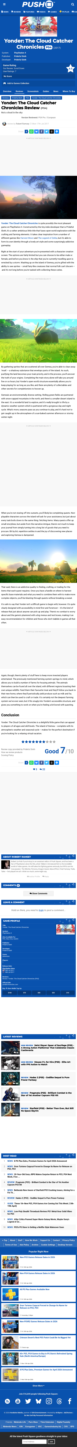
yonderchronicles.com (10, 984)
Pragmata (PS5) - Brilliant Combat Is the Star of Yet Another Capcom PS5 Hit (38, 1183)
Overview (7, 91)
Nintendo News (10, 1426)
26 (15, 1068)
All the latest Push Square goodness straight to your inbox (38, 1436)
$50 (39, 993)
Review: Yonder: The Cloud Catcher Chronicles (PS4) (20, 979)
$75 (24, 993)
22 (43, 769)
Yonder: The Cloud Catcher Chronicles (38, 44)
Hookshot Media (16, 1413)
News (55, 91)
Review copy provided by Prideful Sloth (18, 749)
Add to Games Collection (16, 83)
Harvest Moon (27, 238)
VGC (40, 1426)
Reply (45, 877)
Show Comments (38, 893)
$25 (53, 993)
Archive (35, 1245)
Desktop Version (65, 1245)
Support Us (45, 1240)
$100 (9, 993)
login (41, 910)
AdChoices (68, 1413)
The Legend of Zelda (47, 238)
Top (4, 1240)
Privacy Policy (68, 1240)
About (12, 1240)
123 (15, 1114)
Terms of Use (11, 1245)
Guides (46, 91)
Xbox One (9, 939)
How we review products (11, 752)
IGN (21, 1426)
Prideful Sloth (17, 98)
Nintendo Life (20, 1422)
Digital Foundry (63, 1422)
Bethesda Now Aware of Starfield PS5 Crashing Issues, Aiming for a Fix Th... (41, 1191)
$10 (67, 993)
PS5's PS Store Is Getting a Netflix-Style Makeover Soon (35, 1227)
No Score (8, 76)
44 (15, 1083)
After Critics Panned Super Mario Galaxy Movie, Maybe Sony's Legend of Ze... (38, 1220)
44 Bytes (59, 1413)
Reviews (19, 91)
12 (16, 1052)
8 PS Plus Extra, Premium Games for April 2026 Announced (37, 1161)
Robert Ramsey (22, 124)
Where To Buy (69, 91)
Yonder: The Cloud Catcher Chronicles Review (28, 105)
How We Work (31, 1240)
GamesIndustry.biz (52, 1426)
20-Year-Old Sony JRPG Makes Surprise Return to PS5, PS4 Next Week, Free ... (39, 1175)
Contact (56, 1240)
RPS (72, 1426)
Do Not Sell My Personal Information (38, 1415)
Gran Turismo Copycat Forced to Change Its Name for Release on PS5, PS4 (39, 1167)
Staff (20, 1240)
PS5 (3, 939)
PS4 (27, 98)
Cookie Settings (48, 1245)
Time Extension (47, 1422)
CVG (66, 1426)
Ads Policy (24, 1245)
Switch (15, 939)
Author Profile (33, 877)
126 (15, 1099)
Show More (38, 1386)
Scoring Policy (7, 755)
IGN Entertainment (39, 1413)
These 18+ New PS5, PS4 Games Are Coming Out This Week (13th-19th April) (40, 1204)
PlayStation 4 (20, 53)
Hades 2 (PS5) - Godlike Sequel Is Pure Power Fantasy (35, 1198)
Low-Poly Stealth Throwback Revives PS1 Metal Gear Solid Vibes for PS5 (39, 1212)
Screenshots (33, 91)
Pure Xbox (33, 1422)
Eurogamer (30, 1426)
